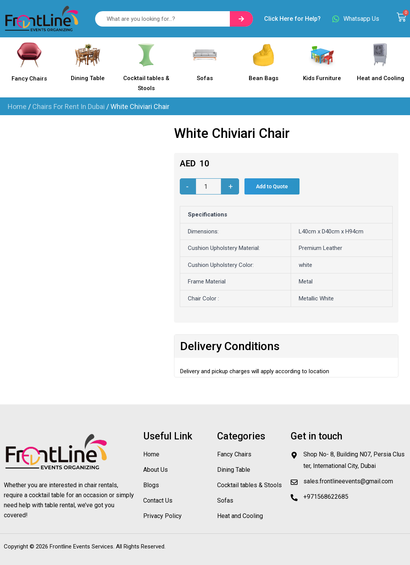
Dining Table (88, 78)
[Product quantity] (208, 186)
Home (17, 106)
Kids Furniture (322, 78)
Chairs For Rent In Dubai (68, 106)
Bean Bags (263, 78)
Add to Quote (272, 186)
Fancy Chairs (29, 78)
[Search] (241, 19)
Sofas (205, 78)
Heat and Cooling (380, 78)
